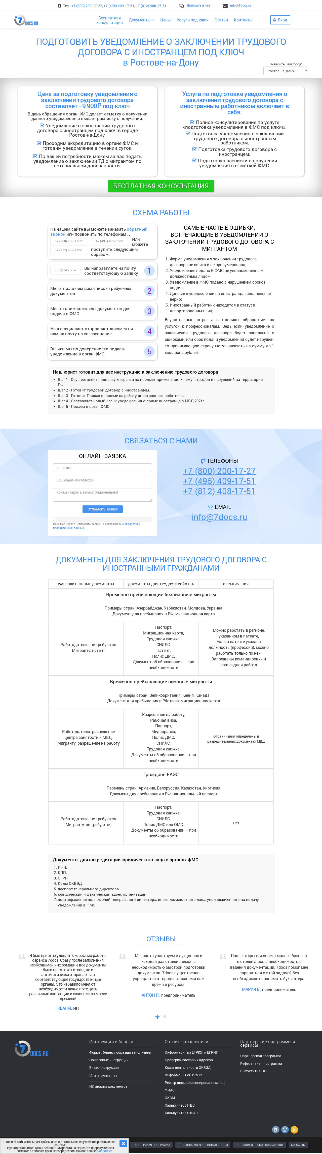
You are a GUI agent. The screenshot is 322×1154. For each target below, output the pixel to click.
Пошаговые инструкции (109, 1059)
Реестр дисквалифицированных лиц (195, 1082)
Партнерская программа (260, 1055)
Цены (165, 19)
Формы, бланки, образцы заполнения (120, 1052)
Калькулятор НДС (180, 1105)
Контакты (243, 19)
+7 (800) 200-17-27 (86, 5)
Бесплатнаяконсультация (109, 20)
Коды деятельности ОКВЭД (188, 1067)
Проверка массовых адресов (189, 1059)
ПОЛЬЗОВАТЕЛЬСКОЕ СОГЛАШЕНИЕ (259, 1145)
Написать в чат (198, 5)
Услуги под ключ (193, 19)
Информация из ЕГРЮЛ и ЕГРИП (191, 1052)
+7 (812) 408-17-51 (151, 5)
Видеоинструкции (104, 1067)
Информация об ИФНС (183, 1075)
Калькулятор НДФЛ (181, 1112)
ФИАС (170, 1090)
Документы (141, 19)
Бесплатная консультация (161, 185)
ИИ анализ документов (108, 1086)
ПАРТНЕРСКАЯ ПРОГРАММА (151, 1145)
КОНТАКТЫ (298, 1145)
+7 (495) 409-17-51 (119, 5)
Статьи (221, 19)
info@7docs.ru (240, 5)
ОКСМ (170, 1097)
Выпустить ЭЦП (253, 1071)
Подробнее (104, 1150)
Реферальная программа (261, 1063)
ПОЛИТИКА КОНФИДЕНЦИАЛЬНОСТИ (203, 1145)
